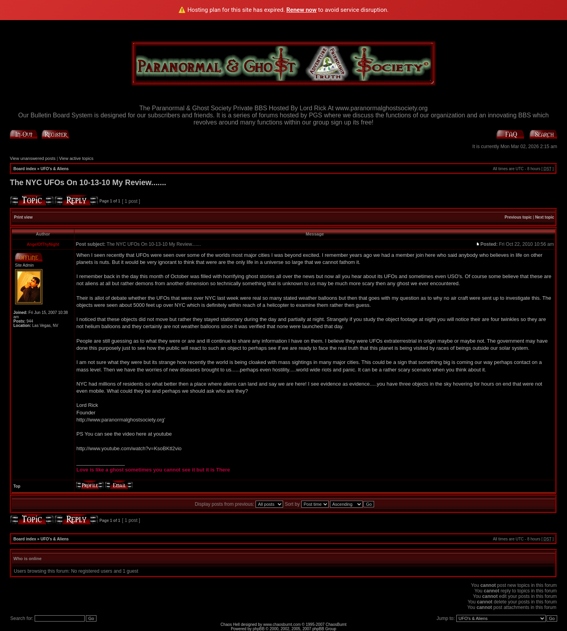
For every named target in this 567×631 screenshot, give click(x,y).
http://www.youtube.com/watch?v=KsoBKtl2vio (129, 448)
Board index (24, 169)
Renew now (301, 9)
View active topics (76, 158)
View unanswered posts (33, 158)
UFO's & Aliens (55, 169)
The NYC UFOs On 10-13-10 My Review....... (88, 182)
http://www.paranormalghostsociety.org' (120, 420)
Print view (23, 217)
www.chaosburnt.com (282, 624)
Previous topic (518, 217)
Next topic (544, 217)
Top (16, 486)
